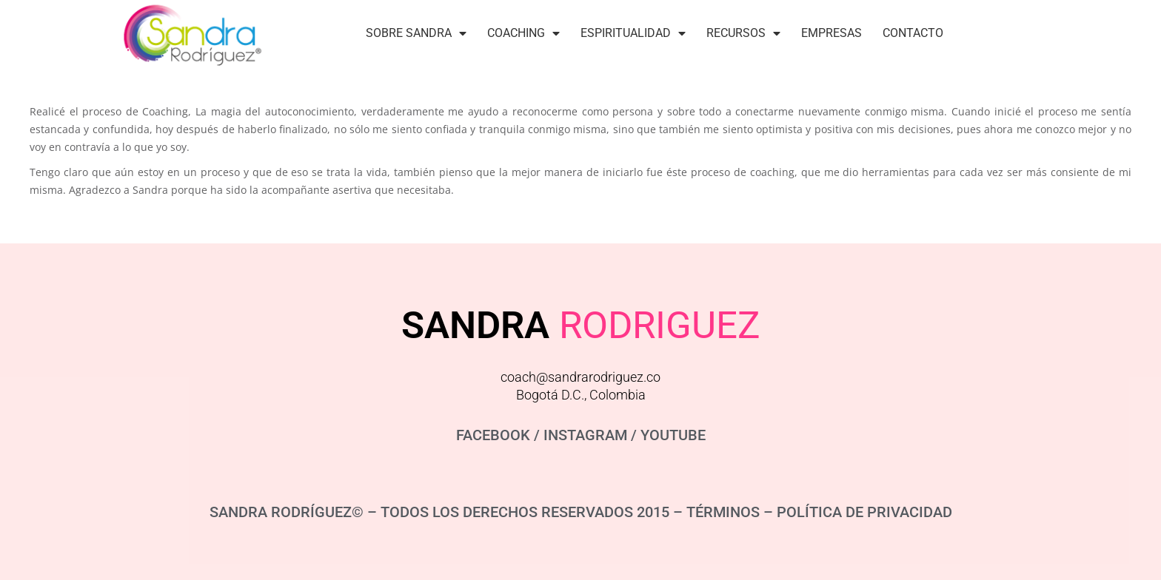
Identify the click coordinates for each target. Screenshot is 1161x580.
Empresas (831, 33)
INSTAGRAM (585, 435)
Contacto (913, 33)
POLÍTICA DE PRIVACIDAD (864, 512)
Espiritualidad (633, 33)
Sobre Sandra (416, 33)
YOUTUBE (673, 435)
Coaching (523, 33)
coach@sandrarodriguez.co (580, 377)
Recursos (743, 33)
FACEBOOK (493, 435)
